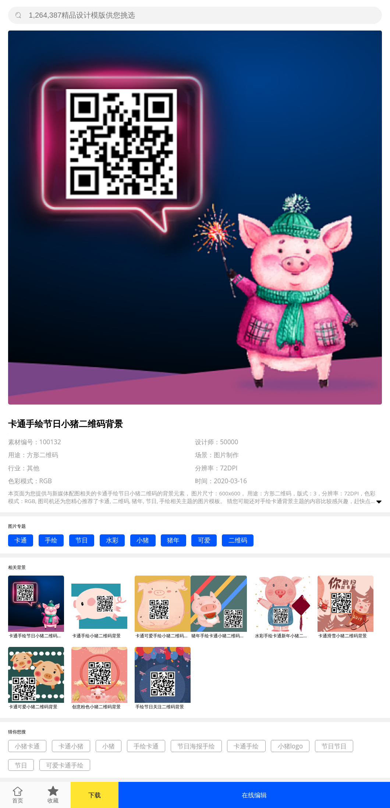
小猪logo (290, 746)
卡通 (20, 540)
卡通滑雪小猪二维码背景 (342, 636)
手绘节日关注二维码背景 (159, 707)
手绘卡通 (271, 501)
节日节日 (334, 746)
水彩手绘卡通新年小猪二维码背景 (282, 636)
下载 (94, 795)
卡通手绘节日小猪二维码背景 (36, 636)
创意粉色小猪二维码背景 (96, 707)
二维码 (237, 540)
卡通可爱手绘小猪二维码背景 (163, 636)
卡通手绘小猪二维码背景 (96, 636)
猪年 (173, 540)
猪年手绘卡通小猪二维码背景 (219, 636)
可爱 (204, 540)
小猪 (142, 540)
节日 (81, 540)
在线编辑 (254, 795)
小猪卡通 (27, 746)
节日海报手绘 (196, 746)
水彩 (112, 540)
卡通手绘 (246, 746)
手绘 (51, 540)
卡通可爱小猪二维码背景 (33, 707)
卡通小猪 (71, 746)
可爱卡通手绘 (65, 765)
